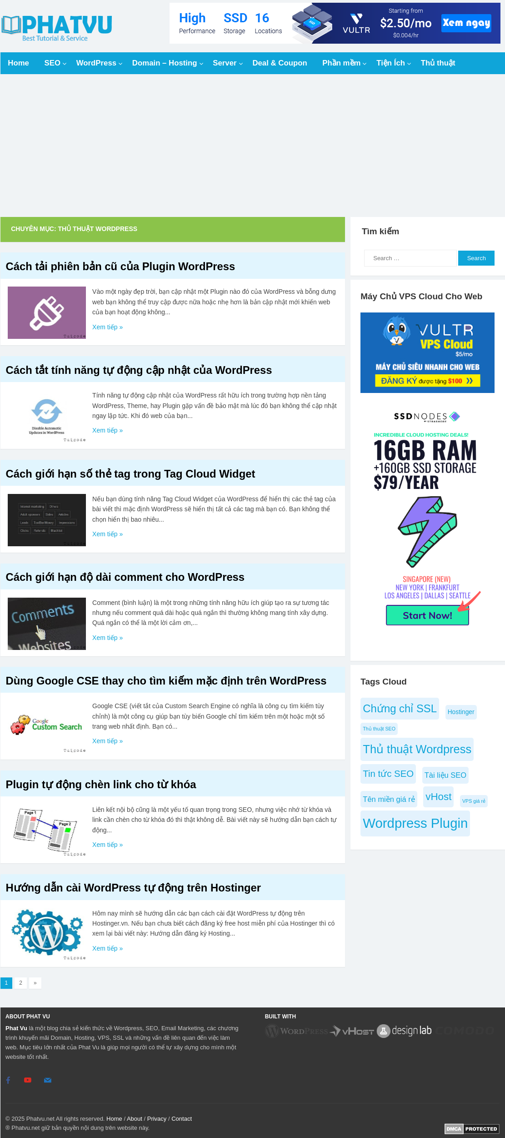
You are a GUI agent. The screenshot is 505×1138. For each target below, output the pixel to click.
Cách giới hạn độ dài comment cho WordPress (125, 577)
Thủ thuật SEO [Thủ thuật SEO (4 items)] (379, 728)
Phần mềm (341, 63)
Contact (181, 1118)
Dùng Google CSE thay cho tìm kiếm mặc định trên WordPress (166, 681)
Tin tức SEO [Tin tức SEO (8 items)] (388, 774)
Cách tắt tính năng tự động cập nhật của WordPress (139, 370)
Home (18, 63)
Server (224, 63)
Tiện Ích (390, 63)
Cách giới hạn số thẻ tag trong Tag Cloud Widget (130, 474)
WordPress (96, 63)
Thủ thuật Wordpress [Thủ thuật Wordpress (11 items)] (417, 749)
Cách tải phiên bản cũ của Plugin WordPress (120, 266)
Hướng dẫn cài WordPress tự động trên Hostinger (133, 887)
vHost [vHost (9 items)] (438, 796)
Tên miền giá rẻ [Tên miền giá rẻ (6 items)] (389, 799)
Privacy (157, 1118)
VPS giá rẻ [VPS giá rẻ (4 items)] (473, 801)
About (134, 1118)
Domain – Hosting (164, 63)
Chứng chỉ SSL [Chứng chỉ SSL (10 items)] (400, 708)
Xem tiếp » (107, 327)
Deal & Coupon (279, 63)
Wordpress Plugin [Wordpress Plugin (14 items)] (415, 823)
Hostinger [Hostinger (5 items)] (461, 712)
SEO (52, 63)
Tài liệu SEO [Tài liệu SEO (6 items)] (445, 775)
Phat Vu (16, 1028)
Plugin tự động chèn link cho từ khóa (101, 784)
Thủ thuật (438, 63)
